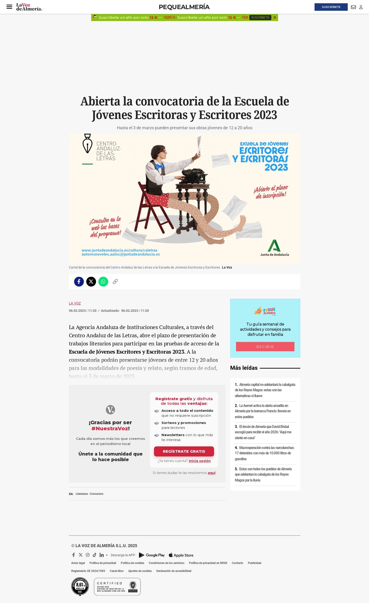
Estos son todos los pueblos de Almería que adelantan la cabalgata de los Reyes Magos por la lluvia (263, 474)
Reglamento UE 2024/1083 (88, 571)
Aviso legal (78, 563)
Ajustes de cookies (140, 571)
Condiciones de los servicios (166, 563)
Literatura (82, 493)
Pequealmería (184, 7)
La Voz (75, 303)
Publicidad (254, 563)
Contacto (237, 563)
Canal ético (117, 571)
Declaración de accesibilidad (173, 571)
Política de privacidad (103, 563)
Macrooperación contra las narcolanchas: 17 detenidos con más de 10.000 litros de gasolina (264, 453)
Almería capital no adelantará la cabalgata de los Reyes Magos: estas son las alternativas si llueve (265, 390)
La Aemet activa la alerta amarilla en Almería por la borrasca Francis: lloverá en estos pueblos (262, 411)
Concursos (96, 493)
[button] (9, 7)
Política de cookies (132, 563)
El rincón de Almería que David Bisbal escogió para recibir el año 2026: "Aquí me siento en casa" (263, 432)
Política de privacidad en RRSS (208, 563)
